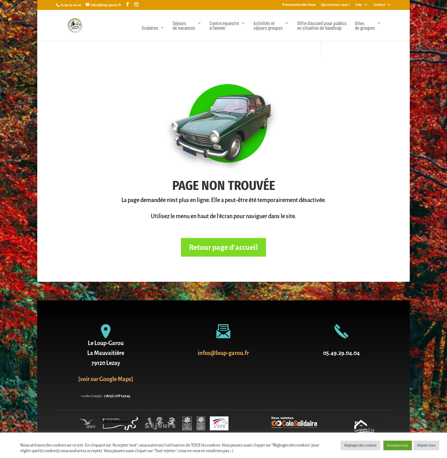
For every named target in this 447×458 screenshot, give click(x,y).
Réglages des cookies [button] (360, 445)
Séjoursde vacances (184, 26)
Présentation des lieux (299, 5)
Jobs (358, 5)
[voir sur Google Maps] (105, 379)
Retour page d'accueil (223, 247)
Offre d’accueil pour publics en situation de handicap (322, 26)
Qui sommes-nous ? (335, 5)
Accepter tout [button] (397, 445)
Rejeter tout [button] (426, 445)
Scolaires (150, 28)
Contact (379, 5)
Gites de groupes (365, 26)
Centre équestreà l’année (224, 26)
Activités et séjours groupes (268, 26)
